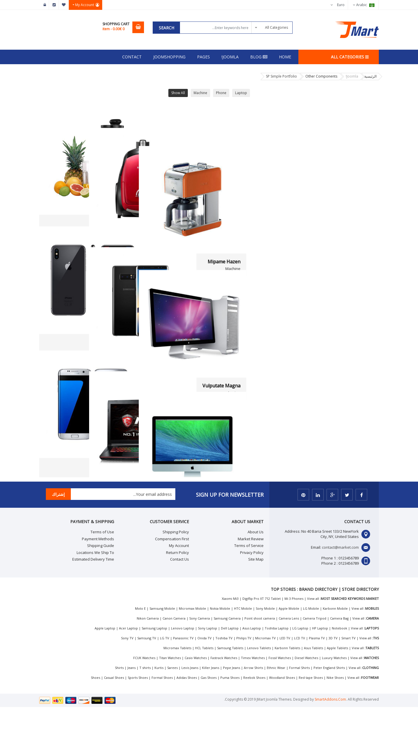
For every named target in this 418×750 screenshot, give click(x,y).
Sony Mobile (265, 651)
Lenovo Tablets (259, 691)
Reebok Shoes (254, 720)
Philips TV (243, 681)
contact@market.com (340, 590)
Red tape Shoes (311, 720)
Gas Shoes (209, 720)
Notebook (339, 671)
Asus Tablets (313, 691)
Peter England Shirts (329, 710)
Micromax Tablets (177, 691)
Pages (203, 57)
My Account (179, 588)
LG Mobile (311, 651)
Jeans (131, 710)
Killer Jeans (210, 710)
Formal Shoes (162, 720)
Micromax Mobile (192, 651)
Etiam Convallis (124, 501)
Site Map (256, 602)
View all (313, 641)
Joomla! (230, 57)
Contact (132, 57)
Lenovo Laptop (182, 671)
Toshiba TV (224, 681)
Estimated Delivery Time (93, 602)
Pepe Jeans (231, 710)
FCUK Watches (144, 701)
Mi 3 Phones (293, 641)
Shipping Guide (100, 588)
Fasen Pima (128, 362)
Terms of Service (249, 588)
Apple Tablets (337, 691)
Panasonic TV (183, 681)
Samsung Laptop (154, 671)
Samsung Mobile (162, 651)
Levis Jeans (189, 710)
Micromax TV (265, 681)
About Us (256, 574)
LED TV (285, 681)
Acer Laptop (128, 671)
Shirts (119, 710)
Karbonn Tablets (287, 691)
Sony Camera (199, 661)
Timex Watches (253, 701)
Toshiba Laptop (277, 671)
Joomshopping (169, 57)
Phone (221, 92)
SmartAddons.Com (330, 742)
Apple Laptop (105, 671)
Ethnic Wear (276, 710)
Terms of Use (102, 574)
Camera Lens (289, 661)
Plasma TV (317, 681)
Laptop (241, 92)
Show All (178, 92)
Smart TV (348, 681)
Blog (258, 57)
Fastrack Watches (223, 701)
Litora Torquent (239, 501)
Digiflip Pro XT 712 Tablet (261, 641)
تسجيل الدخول (44, 5)
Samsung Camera (227, 661)
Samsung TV (146, 681)
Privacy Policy (252, 595)
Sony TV (127, 681)
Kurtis (158, 710)
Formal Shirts (299, 710)
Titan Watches (170, 701)
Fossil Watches (280, 701)
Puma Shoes (229, 720)
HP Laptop (320, 671)
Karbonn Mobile (335, 651)
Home (285, 57)
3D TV (333, 681)
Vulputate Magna (354, 362)
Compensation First (172, 581)
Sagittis (249, 223)
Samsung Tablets (230, 691)
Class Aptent (359, 501)
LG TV (164, 681)
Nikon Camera (148, 661)
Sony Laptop (207, 671)
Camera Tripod (314, 661)
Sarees (172, 710)
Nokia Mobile (220, 651)
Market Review (251, 581)
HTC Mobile (243, 651)
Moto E (140, 651)
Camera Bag (339, 661)
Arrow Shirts (253, 710)
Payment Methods (98, 581)
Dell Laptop (230, 671)
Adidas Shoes (186, 720)
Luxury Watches (334, 701)
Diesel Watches (306, 701)
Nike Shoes (335, 720)
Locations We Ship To (95, 595)
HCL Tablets (204, 691)
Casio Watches (196, 701)
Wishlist (64, 5)
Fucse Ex (131, 223)
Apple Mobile (289, 651)
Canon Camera (174, 661)
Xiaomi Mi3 (230, 641)
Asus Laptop (251, 671)
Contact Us (179, 602)
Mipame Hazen (356, 223)
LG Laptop (300, 671)
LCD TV (299, 681)
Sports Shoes (138, 720)
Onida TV (204, 681)
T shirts (145, 710)
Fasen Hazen (243, 362)
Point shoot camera (259, 661)
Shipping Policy (176, 574)
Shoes (95, 720)
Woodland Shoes (282, 720)
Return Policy (177, 595)
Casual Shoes (114, 720)
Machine (200, 92)
